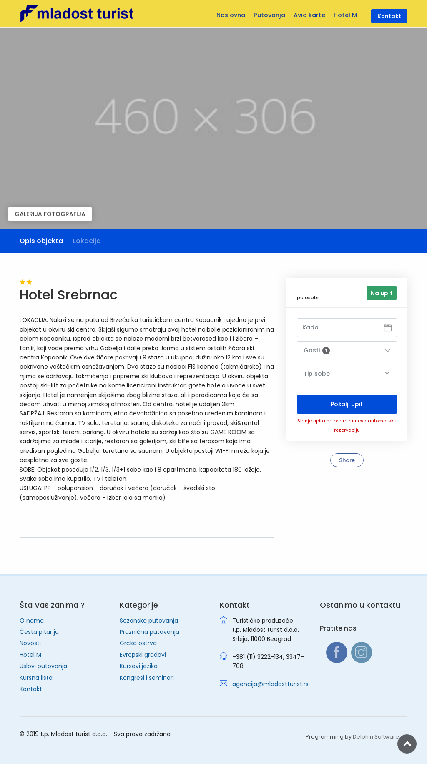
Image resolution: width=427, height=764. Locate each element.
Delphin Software (376, 737)
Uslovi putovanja (43, 666)
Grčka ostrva (138, 643)
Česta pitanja (39, 632)
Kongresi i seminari (147, 678)
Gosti (317, 350)
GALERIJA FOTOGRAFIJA (50, 214)
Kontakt (31, 689)
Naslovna (230, 15)
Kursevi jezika (139, 666)
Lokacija (87, 241)
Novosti (30, 643)
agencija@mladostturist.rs (270, 684)
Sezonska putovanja (149, 620)
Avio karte (309, 15)
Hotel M (30, 655)
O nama (32, 620)
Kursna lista (36, 678)
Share (347, 460)
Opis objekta (41, 241)
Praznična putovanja (149, 632)
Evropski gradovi (143, 655)
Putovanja (269, 15)
